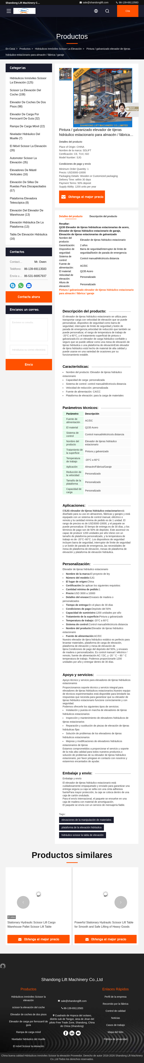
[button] (23, 902)
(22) (27, 126)
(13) (26, 212)
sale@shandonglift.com (93, 2)
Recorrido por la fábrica (115, 1003)
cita (128, 11)
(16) (23, 172)
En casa (10, 48)
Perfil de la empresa (116, 996)
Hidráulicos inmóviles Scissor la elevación (58, 48)
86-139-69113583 (127, 2)
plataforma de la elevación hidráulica (81, 827)
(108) (25, 92)
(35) (23, 160)
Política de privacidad (115, 1039)
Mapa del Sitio (115, 1032)
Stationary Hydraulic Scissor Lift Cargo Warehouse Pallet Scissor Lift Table (31, 924)
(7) (25, 136)
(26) (28, 148)
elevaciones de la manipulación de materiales (86, 819)
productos (25, 48)
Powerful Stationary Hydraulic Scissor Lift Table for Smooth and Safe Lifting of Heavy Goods (104, 924)
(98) (28, 104)
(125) (28, 80)
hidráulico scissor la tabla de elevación (83, 835)
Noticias (115, 1018)
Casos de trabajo (115, 1025)
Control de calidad (116, 1010)
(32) (25, 116)
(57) (28, 186)
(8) (23, 200)
